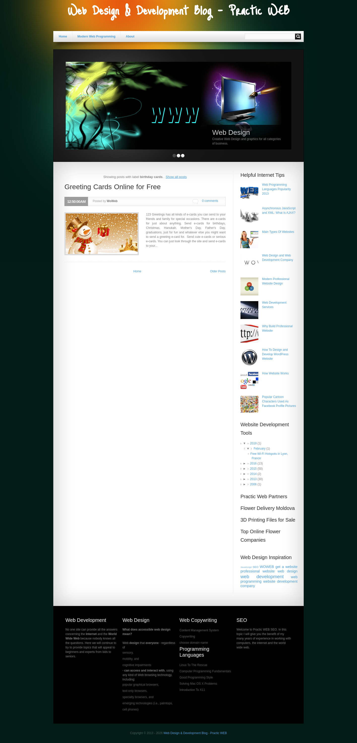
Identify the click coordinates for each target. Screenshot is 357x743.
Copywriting (187, 636)
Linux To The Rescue (193, 665)
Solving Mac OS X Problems (198, 683)
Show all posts (176, 177)
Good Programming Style (196, 677)
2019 (254, 443)
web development (262, 576)
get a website (286, 567)
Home (63, 36)
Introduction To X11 (192, 690)
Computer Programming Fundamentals (205, 671)
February (260, 448)
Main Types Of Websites (278, 232)
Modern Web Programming (96, 36)
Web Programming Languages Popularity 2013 (276, 189)
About (130, 36)
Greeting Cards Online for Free (112, 187)
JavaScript (246, 567)
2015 (254, 468)
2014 (254, 474)
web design (288, 571)
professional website (257, 571)
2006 (254, 484)
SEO (256, 567)
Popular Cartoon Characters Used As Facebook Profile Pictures (279, 401)
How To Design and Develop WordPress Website (275, 354)
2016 (254, 463)
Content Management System (199, 630)
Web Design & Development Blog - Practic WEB (195, 733)
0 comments (210, 201)
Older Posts (218, 271)
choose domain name (193, 642)
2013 (254, 479)
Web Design (231, 132)
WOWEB (267, 567)
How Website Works (275, 373)
